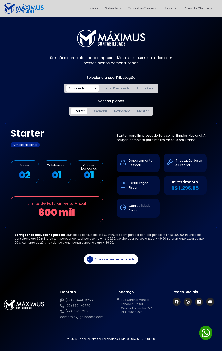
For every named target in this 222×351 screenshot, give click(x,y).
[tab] (82, 88)
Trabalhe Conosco (142, 8)
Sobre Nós (113, 8)
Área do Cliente (198, 8)
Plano (171, 8)
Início (93, 8)
